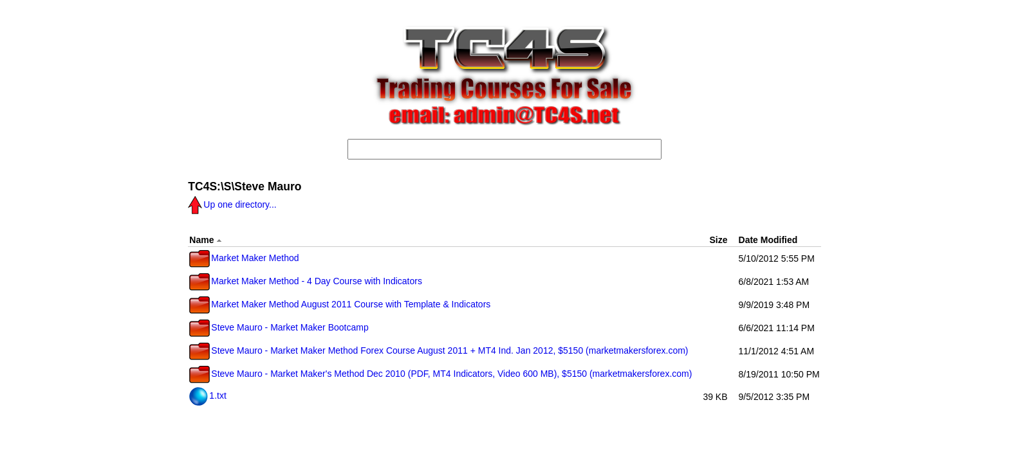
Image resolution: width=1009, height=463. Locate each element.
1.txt (207, 395)
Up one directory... (232, 204)
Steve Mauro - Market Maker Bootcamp (278, 327)
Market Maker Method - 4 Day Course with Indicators (305, 281)
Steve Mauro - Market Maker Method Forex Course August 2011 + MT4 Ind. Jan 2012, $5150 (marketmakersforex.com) (438, 350)
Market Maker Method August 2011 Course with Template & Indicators (339, 304)
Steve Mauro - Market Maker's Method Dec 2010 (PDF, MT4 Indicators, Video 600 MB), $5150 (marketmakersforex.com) (440, 373)
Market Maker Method (244, 258)
